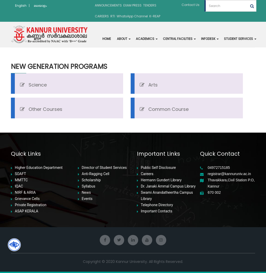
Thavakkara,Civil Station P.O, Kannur (231, 183)
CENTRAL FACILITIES (179, 39)
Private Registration (30, 205)
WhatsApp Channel (132, 16)
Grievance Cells (27, 199)
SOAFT (20, 174)
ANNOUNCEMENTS (108, 5)
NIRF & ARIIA (25, 192)
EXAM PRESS (132, 5)
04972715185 (219, 168)
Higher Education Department (39, 168)
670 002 (214, 192)
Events (87, 199)
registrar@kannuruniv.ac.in (229, 174)
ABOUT (124, 39)
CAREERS (102, 16)
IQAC (19, 186)
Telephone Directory (157, 205)
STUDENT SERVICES (240, 39)
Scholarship (91, 180)
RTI (112, 16)
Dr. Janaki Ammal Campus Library (168, 186)
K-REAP (154, 16)
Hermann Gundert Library (161, 180)
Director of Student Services (104, 168)
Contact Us (191, 5)
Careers (147, 174)
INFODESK (210, 39)
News (86, 192)
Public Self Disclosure (158, 168)
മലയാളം (40, 5)
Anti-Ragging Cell (96, 174)
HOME (107, 39)
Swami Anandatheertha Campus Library (167, 195)
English (20, 5)
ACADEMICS (147, 39)
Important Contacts (156, 211)
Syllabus (88, 186)
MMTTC (21, 180)
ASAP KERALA (26, 211)
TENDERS (149, 5)
